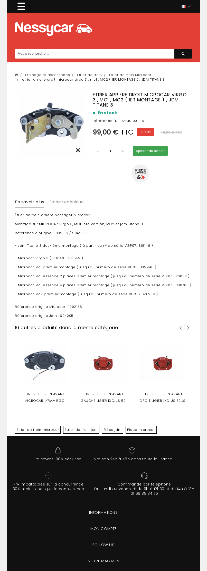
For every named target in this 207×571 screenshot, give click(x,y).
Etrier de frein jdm (81, 429)
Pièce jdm (112, 429)
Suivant (188, 327)
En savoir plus (29, 202)
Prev (180, 327)
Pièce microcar (141, 429)
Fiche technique (66, 202)
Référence (103, 120)
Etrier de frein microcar (37, 429)
